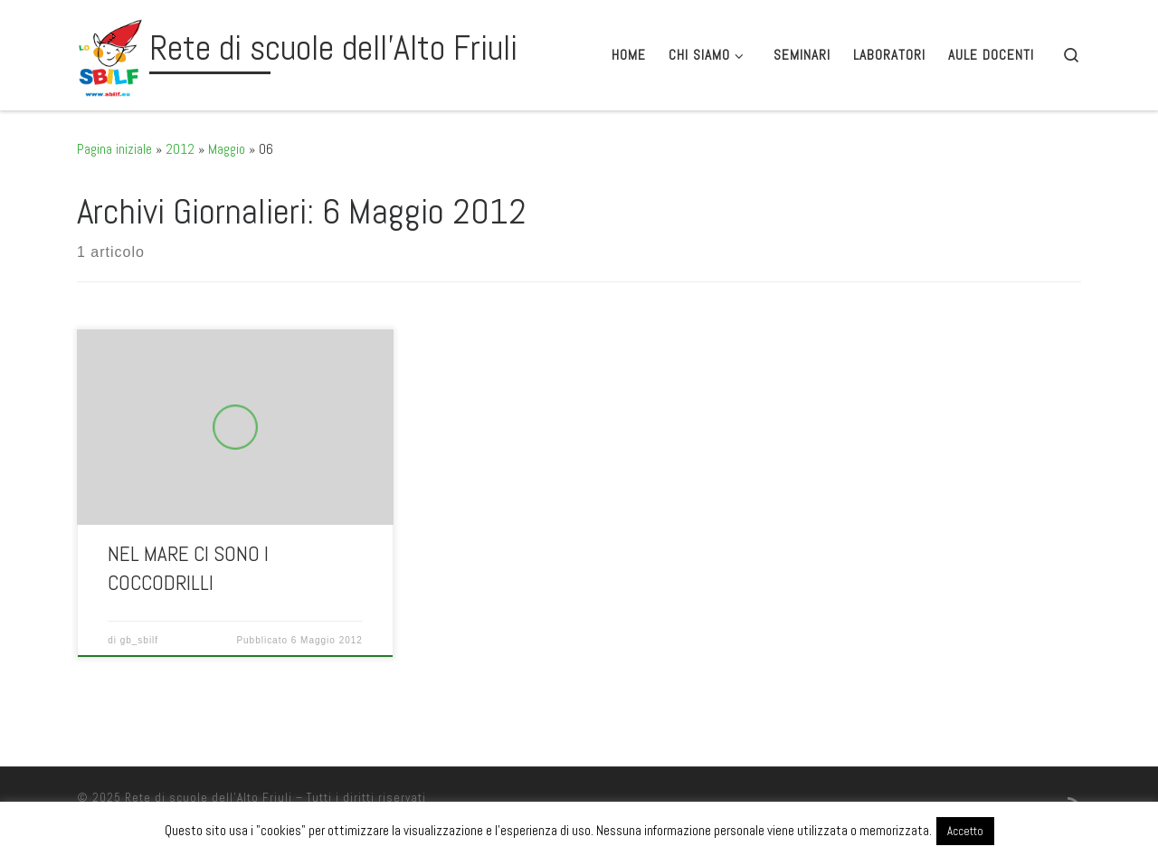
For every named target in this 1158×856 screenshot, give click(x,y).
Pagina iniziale (114, 148)
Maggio (226, 148)
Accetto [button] (965, 831)
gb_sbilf (139, 640)
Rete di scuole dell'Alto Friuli (208, 797)
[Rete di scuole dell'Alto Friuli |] (110, 52)
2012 (180, 148)
